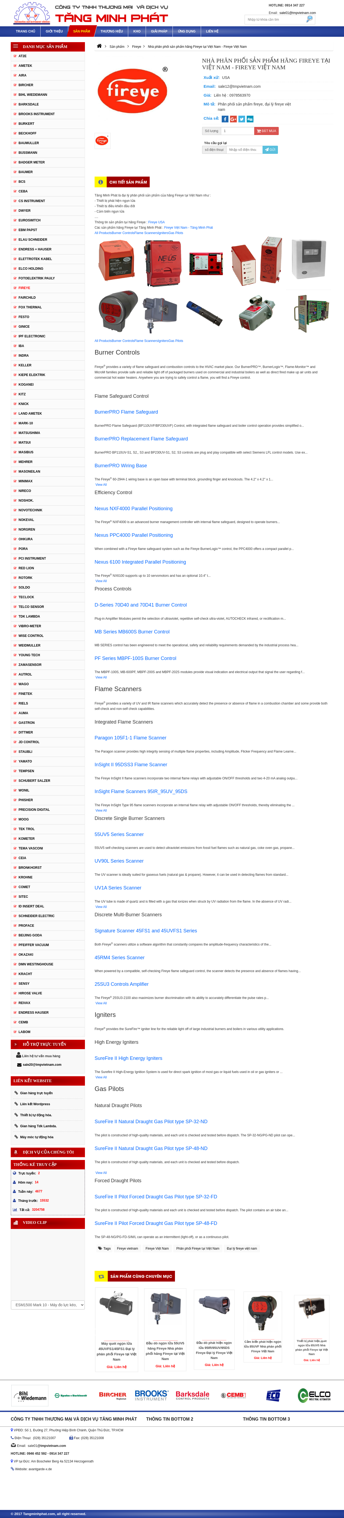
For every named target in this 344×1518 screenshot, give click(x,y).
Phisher (26, 800)
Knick (24, 404)
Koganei (26, 384)
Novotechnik (30, 510)
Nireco (25, 491)
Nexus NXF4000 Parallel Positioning (134, 508)
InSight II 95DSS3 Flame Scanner (131, 764)
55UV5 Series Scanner (119, 834)
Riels (23, 703)
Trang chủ (25, 31)
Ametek (25, 66)
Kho (137, 31)
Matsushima (29, 433)
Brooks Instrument (37, 114)
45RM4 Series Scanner (120, 957)
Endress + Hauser (35, 249)
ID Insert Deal (31, 906)
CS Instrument (32, 201)
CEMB (23, 1022)
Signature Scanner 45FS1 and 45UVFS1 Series (146, 930)
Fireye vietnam (127, 1248)
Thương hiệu (112, 31)
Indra (24, 355)
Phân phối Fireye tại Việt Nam (197, 1248)
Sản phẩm (81, 31)
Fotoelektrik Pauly (37, 278)
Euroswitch (30, 220)
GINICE (24, 327)
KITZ (22, 394)
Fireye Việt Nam (157, 1248)
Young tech (29, 655)
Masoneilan (29, 471)
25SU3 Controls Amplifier (122, 984)
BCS (22, 182)
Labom (24, 1032)
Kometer (27, 839)
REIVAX (24, 1003)
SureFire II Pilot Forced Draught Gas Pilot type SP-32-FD (156, 1196)
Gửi (270, 150)
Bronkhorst (30, 868)
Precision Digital (34, 810)
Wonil (24, 790)
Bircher (26, 85)
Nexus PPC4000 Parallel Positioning (134, 535)
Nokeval (26, 520)
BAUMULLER (29, 143)
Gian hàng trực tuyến (34, 1093)
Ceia (22, 858)
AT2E (23, 56)
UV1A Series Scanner (118, 888)
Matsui (25, 442)
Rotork (26, 578)
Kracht (25, 974)
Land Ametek (30, 413)
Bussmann (28, 153)
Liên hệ (212, 31)
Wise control (31, 636)
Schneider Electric (37, 916)
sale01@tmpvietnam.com (298, 13)
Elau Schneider (33, 240)
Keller (25, 365)
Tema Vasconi (31, 848)
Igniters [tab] (163, 233)
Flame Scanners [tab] (146, 233)
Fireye (24, 288)
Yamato (25, 761)
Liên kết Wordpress (32, 1104)
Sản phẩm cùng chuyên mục (141, 1276)
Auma (23, 713)
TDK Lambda (29, 616)
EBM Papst (28, 230)
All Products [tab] (103, 233)
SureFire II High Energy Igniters (128, 1058)
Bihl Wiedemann (33, 95)
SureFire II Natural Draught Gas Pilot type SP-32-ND (151, 1121)
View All (101, 485)
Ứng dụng (187, 31)
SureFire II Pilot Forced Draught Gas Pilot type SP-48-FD (156, 1223)
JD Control (29, 742)
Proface (26, 926)
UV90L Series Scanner (119, 861)
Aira (22, 75)
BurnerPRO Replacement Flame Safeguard (141, 438)
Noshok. (26, 500)
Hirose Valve (30, 993)
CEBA (23, 191)
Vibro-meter (30, 626)
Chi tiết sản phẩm (128, 182)
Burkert (26, 124)
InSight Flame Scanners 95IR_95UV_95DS (141, 791)
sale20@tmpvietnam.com (39, 1065)
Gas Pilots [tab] (176, 233)
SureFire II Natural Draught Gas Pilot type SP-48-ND (151, 1148)
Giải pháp (159, 31)
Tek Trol (27, 829)
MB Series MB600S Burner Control (132, 631)
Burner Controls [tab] (123, 233)
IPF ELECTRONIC (32, 336)
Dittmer (26, 732)
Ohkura (26, 539)
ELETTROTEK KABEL (35, 259)
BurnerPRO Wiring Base (121, 465)
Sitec (23, 897)
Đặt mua (266, 131)
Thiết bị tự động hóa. (33, 1115)
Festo (24, 317)
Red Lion (26, 568)
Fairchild (27, 298)
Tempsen (26, 771)
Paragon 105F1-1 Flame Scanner (130, 737)
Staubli (25, 752)
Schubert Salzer (34, 781)
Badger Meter (32, 162)
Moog (24, 819)
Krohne (26, 877)
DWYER (25, 211)
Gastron (27, 723)
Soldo (24, 587)
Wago (24, 684)
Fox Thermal (30, 307)
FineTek (25, 694)
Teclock (26, 597)
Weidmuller (29, 645)
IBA (21, 346)
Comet (24, 887)
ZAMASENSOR (30, 665)
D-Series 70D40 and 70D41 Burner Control (141, 605)
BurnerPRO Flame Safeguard (126, 412)
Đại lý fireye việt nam (242, 1248)
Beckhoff (28, 133)
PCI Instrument (32, 558)
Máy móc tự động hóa (34, 1137)
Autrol (25, 674)
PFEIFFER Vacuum (34, 945)
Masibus (26, 452)
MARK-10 (26, 423)
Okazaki (26, 955)
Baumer (26, 172)
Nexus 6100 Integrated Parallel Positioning (140, 562)
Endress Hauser (34, 1013)
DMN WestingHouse (36, 964)
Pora (23, 549)
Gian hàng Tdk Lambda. (36, 1126)
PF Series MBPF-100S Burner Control (135, 658)
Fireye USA (156, 222)
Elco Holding (31, 269)
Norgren (27, 529)
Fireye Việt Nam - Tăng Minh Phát (188, 227)
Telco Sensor (31, 607)
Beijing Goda (30, 935)
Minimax (26, 481)
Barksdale (29, 104)
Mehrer (26, 462)
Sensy (24, 984)
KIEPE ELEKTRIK (32, 375)
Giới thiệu (54, 31)
